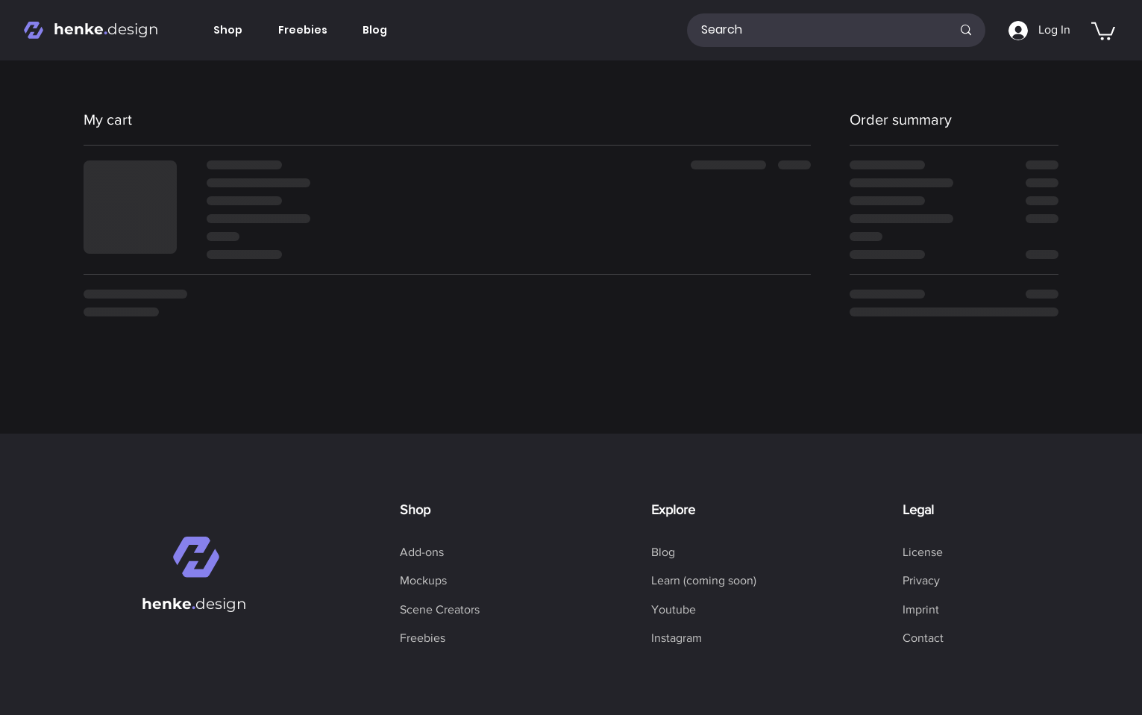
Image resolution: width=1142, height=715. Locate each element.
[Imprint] (921, 610)
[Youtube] (673, 610)
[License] (923, 552)
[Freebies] (422, 638)
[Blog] (663, 552)
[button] (1103, 30)
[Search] (815, 30)
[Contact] (923, 638)
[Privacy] (921, 580)
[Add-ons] (422, 552)
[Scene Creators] (440, 610)
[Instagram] (676, 638)
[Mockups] (423, 580)
